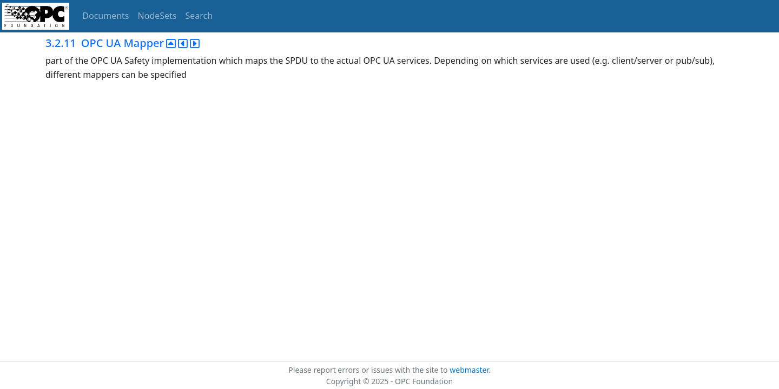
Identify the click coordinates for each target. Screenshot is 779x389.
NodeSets (157, 16)
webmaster (469, 370)
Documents (105, 16)
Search (199, 16)
